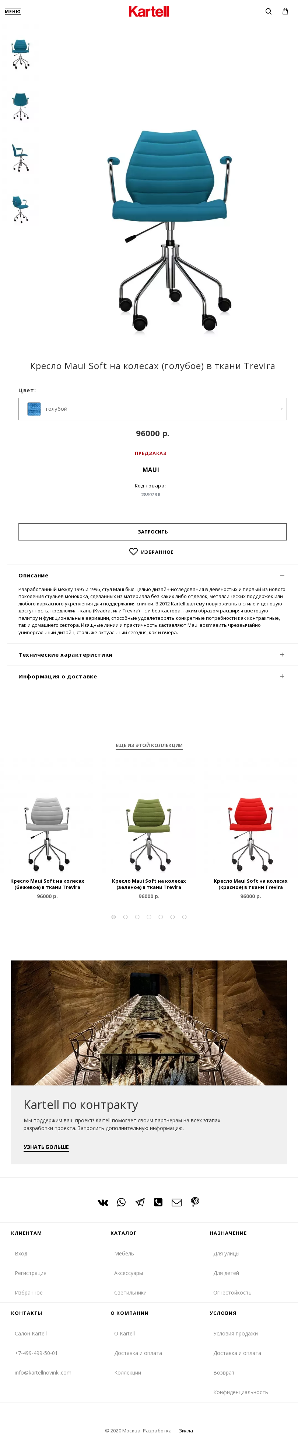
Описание (33, 575)
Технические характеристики (65, 654)
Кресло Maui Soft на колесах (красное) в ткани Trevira (251, 884)
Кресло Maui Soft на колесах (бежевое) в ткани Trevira (47, 884)
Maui (151, 470)
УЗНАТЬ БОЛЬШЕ (46, 1146)
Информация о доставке (57, 676)
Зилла (186, 1430)
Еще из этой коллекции (149, 745)
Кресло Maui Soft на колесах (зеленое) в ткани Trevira (149, 884)
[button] (114, 917)
